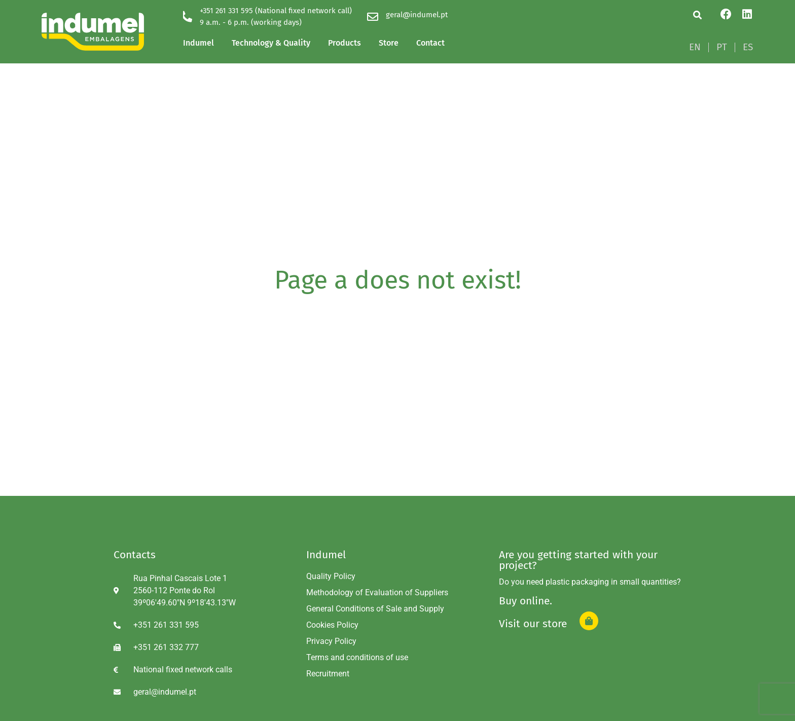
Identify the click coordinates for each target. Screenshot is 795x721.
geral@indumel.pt (417, 14)
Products (344, 43)
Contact (430, 43)
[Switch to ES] (748, 47)
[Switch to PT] (721, 47)
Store (389, 43)
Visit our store (533, 623)
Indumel (198, 43)
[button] (697, 15)
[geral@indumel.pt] (372, 16)
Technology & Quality (271, 43)
